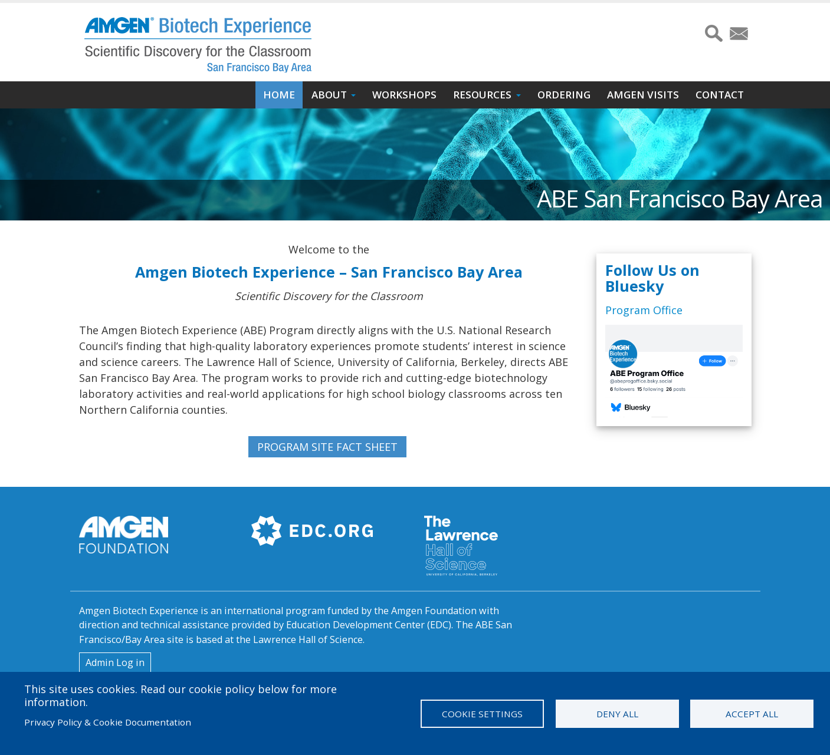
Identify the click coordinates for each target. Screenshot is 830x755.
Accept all (752, 714)
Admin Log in (115, 662)
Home (279, 94)
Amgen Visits (643, 94)
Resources (482, 94)
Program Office (644, 310)
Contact (720, 94)
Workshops (404, 94)
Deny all (617, 714)
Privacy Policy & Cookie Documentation (107, 722)
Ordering (563, 94)
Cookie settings (482, 714)
